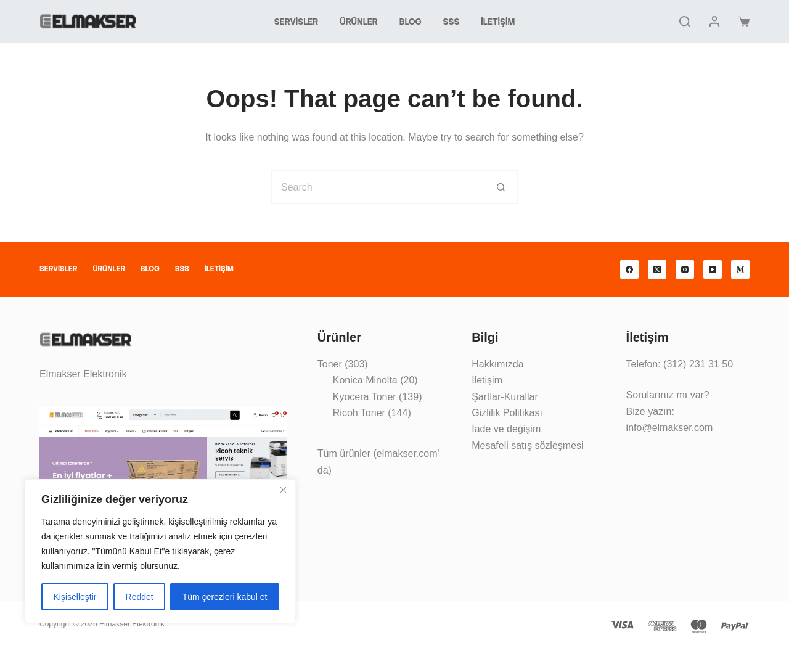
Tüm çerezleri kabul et (225, 597)
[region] (160, 551)
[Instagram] (685, 269)
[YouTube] (712, 269)
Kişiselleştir (75, 597)
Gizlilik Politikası (507, 413)
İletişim (498, 21)
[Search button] (501, 187)
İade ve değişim (506, 429)
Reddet (139, 597)
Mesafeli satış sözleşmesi (527, 445)
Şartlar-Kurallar (505, 397)
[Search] (684, 21)
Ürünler (359, 21)
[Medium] (740, 269)
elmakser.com (407, 453)
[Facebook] (629, 269)
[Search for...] (377, 187)
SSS (451, 21)
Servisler (296, 21)
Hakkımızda (497, 364)
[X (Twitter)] (657, 269)
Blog (410, 21)
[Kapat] (283, 489)
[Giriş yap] (714, 21)
